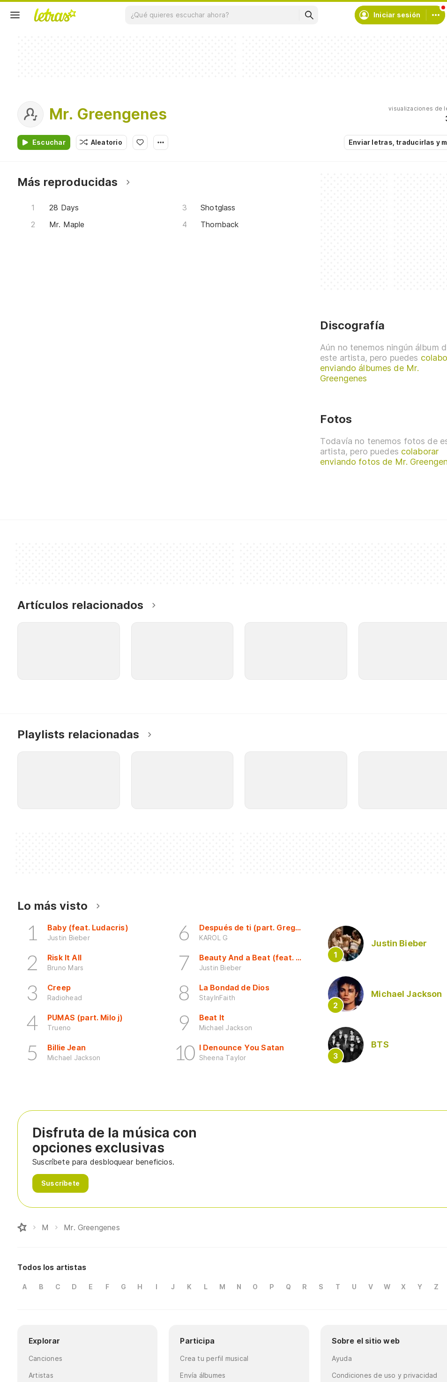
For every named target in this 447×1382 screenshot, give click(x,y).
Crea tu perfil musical (214, 1358)
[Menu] (15, 15)
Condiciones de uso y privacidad (385, 1375)
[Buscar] (308, 15)
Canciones (45, 1358)
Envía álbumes (202, 1375)
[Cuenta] (435, 15)
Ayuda (342, 1358)
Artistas (41, 1375)
